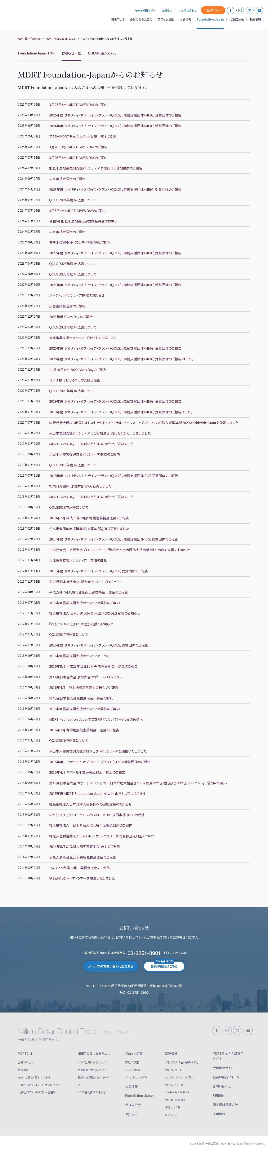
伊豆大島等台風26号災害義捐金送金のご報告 (82, 857)
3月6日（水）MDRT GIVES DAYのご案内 (77, 210)
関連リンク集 (172, 1107)
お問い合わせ (188, 10)
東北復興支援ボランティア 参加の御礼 (78, 560)
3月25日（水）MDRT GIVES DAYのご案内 (78, 104)
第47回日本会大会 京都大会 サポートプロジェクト (85, 676)
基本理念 (23, 1070)
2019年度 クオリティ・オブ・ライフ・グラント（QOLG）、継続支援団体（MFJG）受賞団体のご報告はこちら (121, 411)
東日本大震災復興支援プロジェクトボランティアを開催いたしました (98, 751)
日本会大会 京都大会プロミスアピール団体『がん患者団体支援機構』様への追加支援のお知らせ (119, 549)
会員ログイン (213, 10)
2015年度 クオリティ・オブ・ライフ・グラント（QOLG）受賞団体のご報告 (100, 761)
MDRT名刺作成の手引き (91, 1092)
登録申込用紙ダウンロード (93, 1077)
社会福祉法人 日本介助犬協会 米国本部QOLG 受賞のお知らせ (94, 613)
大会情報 (185, 19)
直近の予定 (132, 1062)
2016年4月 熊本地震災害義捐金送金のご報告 (83, 687)
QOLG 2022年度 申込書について (73, 274)
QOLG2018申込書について (68, 507)
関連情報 (255, 19)
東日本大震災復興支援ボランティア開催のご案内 (84, 454)
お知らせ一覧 (71, 53)
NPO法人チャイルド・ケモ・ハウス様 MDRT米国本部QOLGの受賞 (96, 814)
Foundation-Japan (210, 19)
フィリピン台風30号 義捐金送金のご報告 (79, 867)
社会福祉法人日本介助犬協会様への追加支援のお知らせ (90, 804)
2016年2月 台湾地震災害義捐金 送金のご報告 (84, 729)
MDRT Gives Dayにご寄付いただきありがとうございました (91, 443)
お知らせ (167, 10)
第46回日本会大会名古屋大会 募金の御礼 (81, 698)
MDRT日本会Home (29, 38)
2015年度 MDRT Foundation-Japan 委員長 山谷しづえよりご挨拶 (97, 793)
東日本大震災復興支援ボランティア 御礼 (79, 655)
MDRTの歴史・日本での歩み (34, 1077)
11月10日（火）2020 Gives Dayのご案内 (77, 369)
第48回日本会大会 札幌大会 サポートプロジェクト (85, 581)
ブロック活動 (166, 19)
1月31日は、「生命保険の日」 (181, 1062)
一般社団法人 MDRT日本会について (39, 1085)
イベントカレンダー (136, 1077)
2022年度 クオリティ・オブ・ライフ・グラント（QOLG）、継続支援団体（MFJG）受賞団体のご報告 (115, 252)
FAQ (79, 1085)
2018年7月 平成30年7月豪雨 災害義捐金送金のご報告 (89, 517)
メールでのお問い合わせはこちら (110, 966)
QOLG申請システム (102, 53)
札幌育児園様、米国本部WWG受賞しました (80, 486)
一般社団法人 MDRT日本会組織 (36, 1092)
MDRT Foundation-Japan (61, 38)
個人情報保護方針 (225, 1104)
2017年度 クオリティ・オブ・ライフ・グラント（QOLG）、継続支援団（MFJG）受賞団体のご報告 (113, 539)
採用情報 (219, 1114)
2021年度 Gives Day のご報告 (72, 316)
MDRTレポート (173, 1070)
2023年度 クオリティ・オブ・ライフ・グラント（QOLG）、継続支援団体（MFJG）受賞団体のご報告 (115, 189)
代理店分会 (236, 19)
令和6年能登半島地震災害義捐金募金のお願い (83, 221)
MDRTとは (117, 19)
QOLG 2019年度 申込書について (73, 464)
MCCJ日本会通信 (175, 1100)
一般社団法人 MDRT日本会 (32, 14)
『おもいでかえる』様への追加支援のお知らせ (81, 623)
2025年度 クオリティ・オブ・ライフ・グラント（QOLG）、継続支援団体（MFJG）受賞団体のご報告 (115, 115)
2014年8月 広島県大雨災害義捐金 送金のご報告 (84, 846)
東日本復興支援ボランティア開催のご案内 (79, 242)
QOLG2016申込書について (68, 740)
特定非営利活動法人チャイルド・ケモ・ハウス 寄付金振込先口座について (102, 835)
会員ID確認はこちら (164, 964)
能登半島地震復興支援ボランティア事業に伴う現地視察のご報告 (95, 168)
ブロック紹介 (132, 1070)
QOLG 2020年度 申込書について (73, 390)
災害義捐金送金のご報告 (67, 178)
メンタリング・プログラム (179, 1077)
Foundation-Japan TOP (36, 53)
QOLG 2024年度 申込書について (73, 199)
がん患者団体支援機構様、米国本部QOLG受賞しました (89, 528)
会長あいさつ (26, 1062)
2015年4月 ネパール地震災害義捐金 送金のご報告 (87, 772)
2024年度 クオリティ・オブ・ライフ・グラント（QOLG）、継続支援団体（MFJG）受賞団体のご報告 (115, 125)
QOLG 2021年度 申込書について (73, 327)
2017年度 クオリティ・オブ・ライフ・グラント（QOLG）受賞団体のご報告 (98, 570)
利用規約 (219, 1095)
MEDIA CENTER (174, 1085)
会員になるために (141, 19)
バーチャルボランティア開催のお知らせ (76, 295)
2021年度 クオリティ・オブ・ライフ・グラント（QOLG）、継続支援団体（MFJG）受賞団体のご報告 (115, 284)
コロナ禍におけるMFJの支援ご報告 (74, 380)
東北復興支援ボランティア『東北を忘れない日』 (83, 337)
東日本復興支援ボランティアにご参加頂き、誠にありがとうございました (100, 433)
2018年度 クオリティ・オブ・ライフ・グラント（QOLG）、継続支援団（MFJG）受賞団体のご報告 (113, 475)
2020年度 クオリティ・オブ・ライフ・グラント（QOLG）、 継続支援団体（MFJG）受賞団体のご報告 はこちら (121, 358)
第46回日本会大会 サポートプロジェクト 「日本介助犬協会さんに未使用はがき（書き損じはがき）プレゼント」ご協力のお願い (138, 782)
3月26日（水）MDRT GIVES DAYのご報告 (78, 146)
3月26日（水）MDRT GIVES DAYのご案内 (78, 157)
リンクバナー (172, 1115)
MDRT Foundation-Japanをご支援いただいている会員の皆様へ (96, 719)
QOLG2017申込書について (68, 634)
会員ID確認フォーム (226, 1077)
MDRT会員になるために (93, 1053)
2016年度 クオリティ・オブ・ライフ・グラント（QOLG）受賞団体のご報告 (98, 645)
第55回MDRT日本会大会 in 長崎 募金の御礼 (83, 136)
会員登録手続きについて (91, 1070)
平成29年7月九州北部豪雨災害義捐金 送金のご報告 (88, 592)
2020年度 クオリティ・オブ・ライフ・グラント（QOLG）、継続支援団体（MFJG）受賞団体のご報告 (115, 348)
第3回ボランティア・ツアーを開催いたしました (82, 878)
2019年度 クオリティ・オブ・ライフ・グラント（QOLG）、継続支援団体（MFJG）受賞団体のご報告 (115, 401)
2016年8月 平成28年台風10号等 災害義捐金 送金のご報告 (93, 666)
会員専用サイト (223, 1068)
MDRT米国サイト (145, 10)
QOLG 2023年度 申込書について (73, 263)
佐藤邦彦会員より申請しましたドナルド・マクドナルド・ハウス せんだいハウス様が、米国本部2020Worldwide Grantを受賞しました (143, 422)
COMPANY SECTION (177, 1092)
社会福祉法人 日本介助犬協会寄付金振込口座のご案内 (90, 825)
